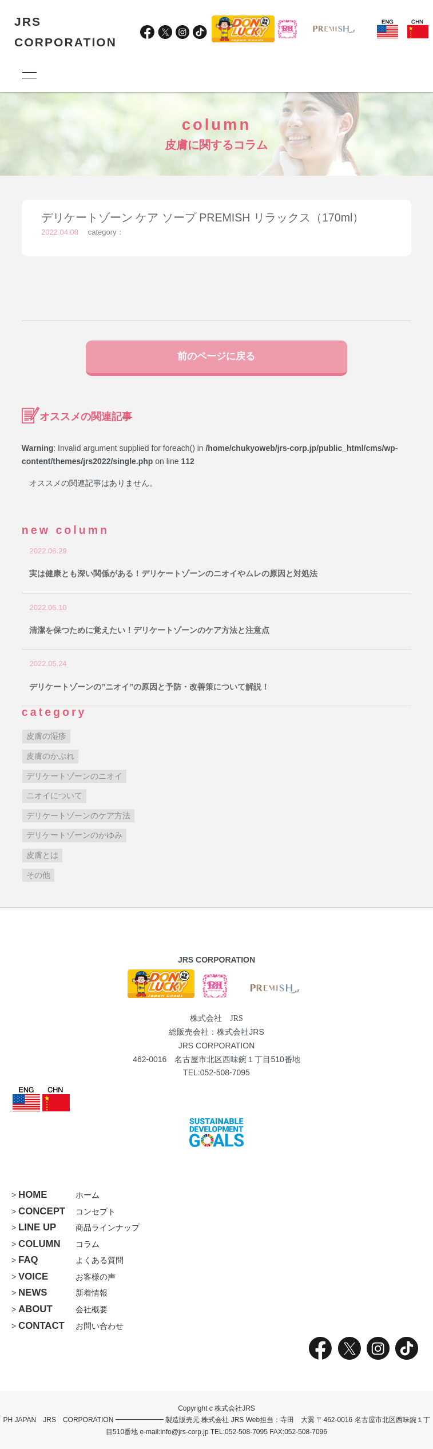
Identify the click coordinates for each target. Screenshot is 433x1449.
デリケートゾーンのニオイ (74, 776)
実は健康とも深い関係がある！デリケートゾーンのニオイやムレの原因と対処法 (173, 573)
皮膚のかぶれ (50, 756)
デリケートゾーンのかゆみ (74, 835)
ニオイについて (54, 795)
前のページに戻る (216, 356)
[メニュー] (28, 75)
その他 (38, 875)
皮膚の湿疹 (46, 736)
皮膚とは (42, 855)
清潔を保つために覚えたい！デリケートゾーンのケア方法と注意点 (149, 630)
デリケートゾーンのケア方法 (78, 815)
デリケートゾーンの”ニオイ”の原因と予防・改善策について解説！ (149, 686)
